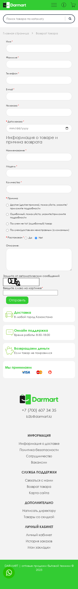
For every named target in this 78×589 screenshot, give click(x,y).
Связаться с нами (39, 480)
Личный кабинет (39, 535)
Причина (13, 198)
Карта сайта (39, 493)
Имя (9, 41)
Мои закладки (39, 547)
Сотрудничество (39, 456)
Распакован (25, 237)
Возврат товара (47, 33)
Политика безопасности (39, 450)
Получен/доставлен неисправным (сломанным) (37, 230)
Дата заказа (16, 121)
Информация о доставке (39, 444)
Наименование (16, 150)
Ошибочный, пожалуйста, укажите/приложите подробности (36, 215)
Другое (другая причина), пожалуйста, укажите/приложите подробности (36, 206)
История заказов (39, 541)
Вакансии (39, 462)
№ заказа (12, 105)
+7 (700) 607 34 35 (39, 410)
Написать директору (39, 511)
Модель (11, 166)
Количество (14, 182)
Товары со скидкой (39, 517)
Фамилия (12, 57)
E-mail (10, 89)
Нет (39, 237)
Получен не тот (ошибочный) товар (29, 223)
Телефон (12, 73)
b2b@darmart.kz (39, 416)
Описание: (12, 245)
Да (28, 237)
